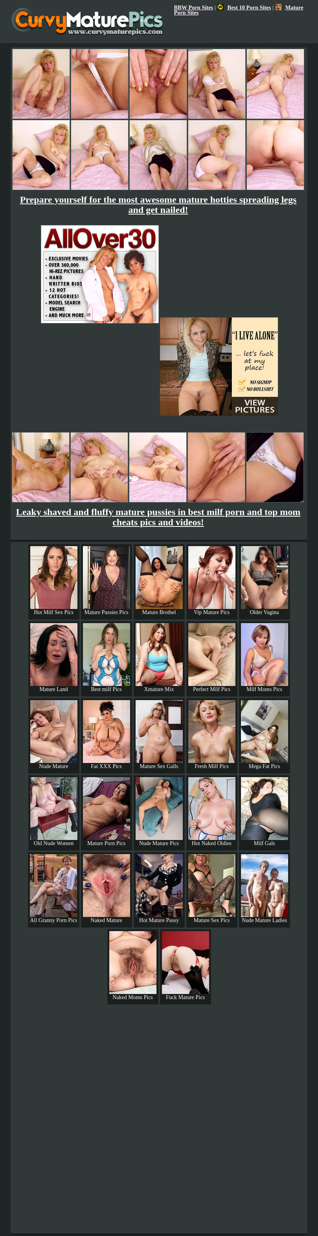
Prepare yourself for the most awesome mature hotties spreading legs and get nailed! (158, 204)
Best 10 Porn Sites (244, 7)
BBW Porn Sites (193, 7)
